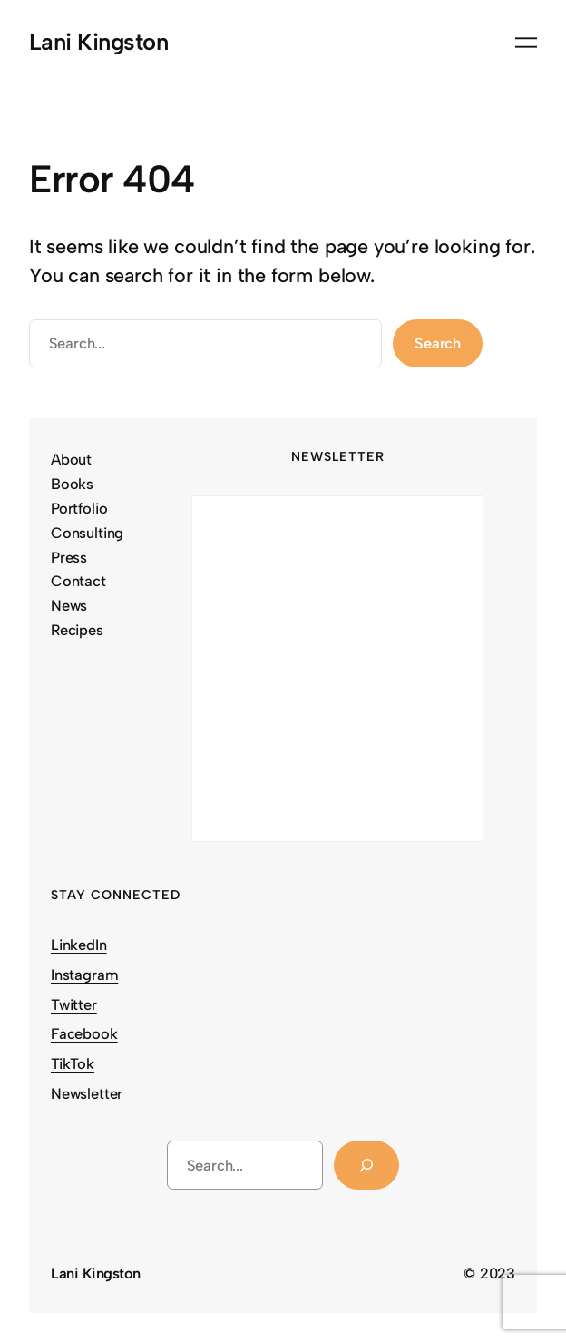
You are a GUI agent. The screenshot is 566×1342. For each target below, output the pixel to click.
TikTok (72, 1063)
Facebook (84, 1033)
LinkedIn (79, 944)
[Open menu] (526, 43)
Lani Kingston (98, 41)
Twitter (74, 1004)
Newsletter (86, 1093)
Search (438, 343)
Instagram (84, 974)
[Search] (366, 1165)
